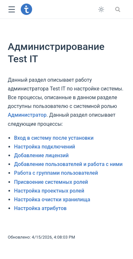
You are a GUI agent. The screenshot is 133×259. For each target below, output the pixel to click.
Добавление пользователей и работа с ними (68, 164)
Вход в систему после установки (53, 138)
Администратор (27, 115)
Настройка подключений (44, 147)
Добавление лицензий (41, 155)
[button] (11, 9)
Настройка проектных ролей (49, 191)
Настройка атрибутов (40, 208)
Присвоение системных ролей (51, 182)
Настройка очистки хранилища (52, 199)
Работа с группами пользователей (56, 173)
